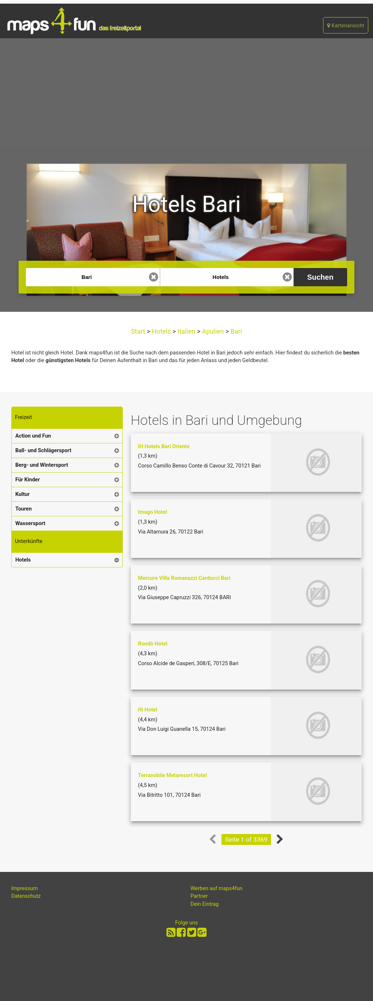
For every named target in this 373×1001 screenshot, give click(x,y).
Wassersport (30, 523)
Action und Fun (33, 436)
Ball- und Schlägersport (43, 450)
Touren (23, 509)
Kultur (22, 494)
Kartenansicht (345, 26)
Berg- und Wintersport (41, 465)
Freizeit (23, 417)
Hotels (161, 331)
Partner (199, 896)
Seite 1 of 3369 (246, 839)
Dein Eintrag (205, 904)
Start (139, 331)
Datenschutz (26, 896)
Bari (235, 331)
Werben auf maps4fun (217, 888)
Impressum (24, 888)
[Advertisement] (186, 93)
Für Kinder (27, 480)
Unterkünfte (29, 541)
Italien (186, 331)
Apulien (212, 331)
